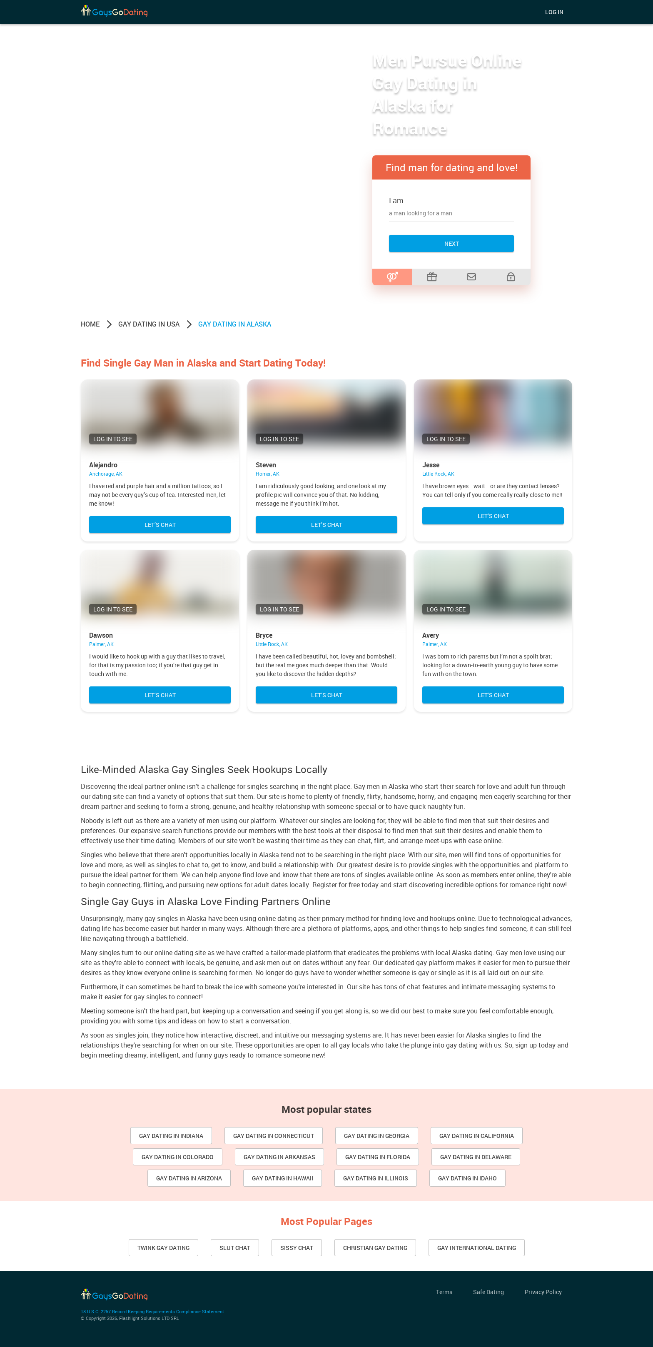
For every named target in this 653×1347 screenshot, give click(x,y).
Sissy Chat (296, 1248)
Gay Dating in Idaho (467, 1178)
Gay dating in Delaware (475, 1157)
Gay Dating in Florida (377, 1157)
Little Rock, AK (438, 473)
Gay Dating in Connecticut (273, 1136)
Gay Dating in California (476, 1136)
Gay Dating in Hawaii (282, 1178)
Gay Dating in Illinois (375, 1178)
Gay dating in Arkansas (279, 1157)
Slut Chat (234, 1248)
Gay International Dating (476, 1248)
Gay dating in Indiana (171, 1136)
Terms (444, 1292)
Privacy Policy (543, 1292)
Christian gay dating (375, 1248)
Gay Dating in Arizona (189, 1178)
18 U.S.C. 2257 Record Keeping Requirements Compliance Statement (152, 1311)
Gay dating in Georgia (376, 1136)
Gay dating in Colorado (178, 1157)
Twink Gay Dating (163, 1248)
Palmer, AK (101, 644)
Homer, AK (267, 473)
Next (451, 243)
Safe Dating (488, 1292)
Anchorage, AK (105, 473)
